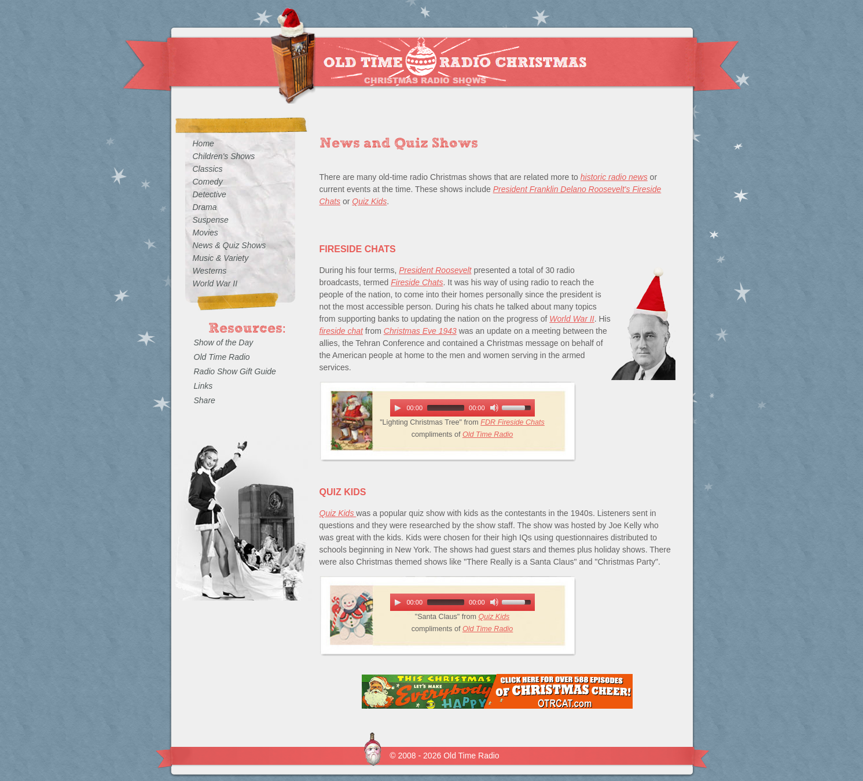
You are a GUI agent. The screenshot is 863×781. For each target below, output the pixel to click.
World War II (571, 318)
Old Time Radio (487, 434)
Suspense (211, 219)
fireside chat (341, 331)
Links (203, 385)
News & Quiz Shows (229, 245)
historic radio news (614, 177)
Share (204, 400)
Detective (209, 194)
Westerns (210, 270)
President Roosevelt (435, 270)
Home (203, 143)
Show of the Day (224, 342)
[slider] (445, 408)
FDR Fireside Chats (512, 422)
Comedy (208, 181)
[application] (462, 408)
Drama (205, 207)
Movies (205, 232)
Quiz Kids (369, 201)
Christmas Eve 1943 (420, 331)
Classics (208, 169)
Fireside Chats (417, 282)
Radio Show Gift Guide (235, 371)
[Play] (397, 407)
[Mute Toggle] (494, 407)
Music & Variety (221, 258)
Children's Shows (224, 156)
